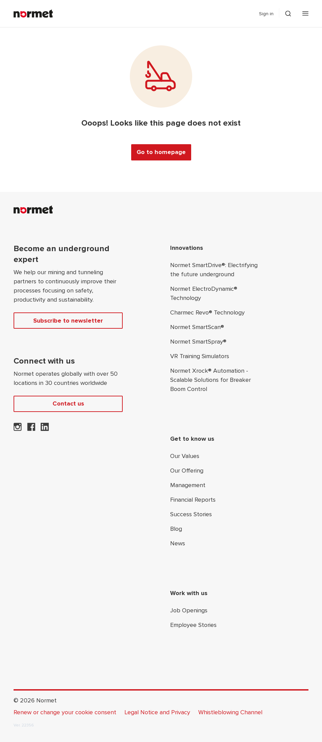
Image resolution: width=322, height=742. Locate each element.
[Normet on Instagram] (18, 429)
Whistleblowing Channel (230, 712)
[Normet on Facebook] (31, 429)
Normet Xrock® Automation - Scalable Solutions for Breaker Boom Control (210, 380)
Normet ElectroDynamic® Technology (203, 293)
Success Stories (191, 514)
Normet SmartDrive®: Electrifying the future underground (214, 269)
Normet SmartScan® (197, 327)
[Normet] (33, 13)
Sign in (266, 14)
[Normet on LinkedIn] (45, 429)
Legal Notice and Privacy (157, 712)
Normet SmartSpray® (198, 341)
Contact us (68, 403)
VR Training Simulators (199, 356)
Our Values (184, 456)
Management (187, 485)
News (177, 543)
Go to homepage (161, 152)
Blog (176, 528)
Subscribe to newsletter (68, 320)
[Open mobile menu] (305, 13)
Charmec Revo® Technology (207, 312)
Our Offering (186, 470)
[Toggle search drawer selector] (288, 13)
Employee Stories (193, 625)
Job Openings (188, 610)
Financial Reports (193, 499)
